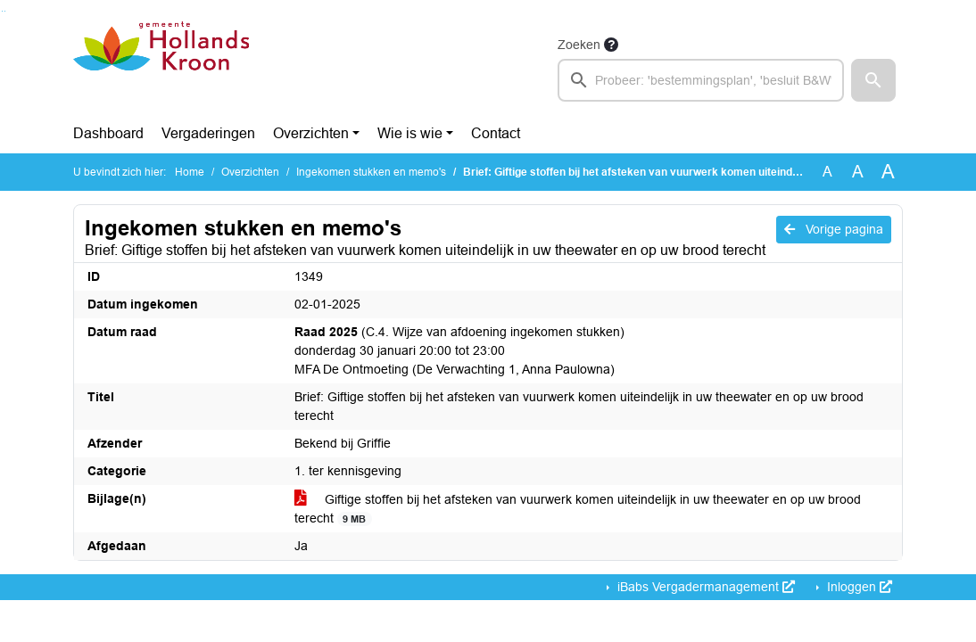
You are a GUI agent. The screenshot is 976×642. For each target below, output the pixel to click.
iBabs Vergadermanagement (704, 587)
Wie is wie (410, 133)
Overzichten (311, 133)
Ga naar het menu (4, 11)
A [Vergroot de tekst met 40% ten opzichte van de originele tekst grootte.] (888, 172)
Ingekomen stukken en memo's (371, 172)
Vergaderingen (208, 133)
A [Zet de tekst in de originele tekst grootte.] (827, 171)
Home (189, 172)
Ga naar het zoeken (2, 11)
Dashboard (108, 133)
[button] (873, 80)
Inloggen (857, 587)
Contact (495, 133)
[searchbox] (701, 80)
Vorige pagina (833, 229)
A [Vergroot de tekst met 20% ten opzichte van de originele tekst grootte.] (858, 171)
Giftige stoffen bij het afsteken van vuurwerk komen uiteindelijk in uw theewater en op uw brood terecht (577, 509)
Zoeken (579, 44)
